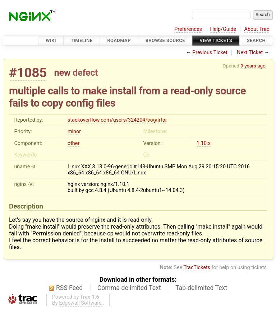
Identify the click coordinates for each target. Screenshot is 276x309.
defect (85, 72)
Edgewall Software (80, 303)
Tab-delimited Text (201, 287)
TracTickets (196, 267)
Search (256, 40)
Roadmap (119, 40)
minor (74, 131)
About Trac (257, 29)
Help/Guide (223, 29)
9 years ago (253, 66)
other (73, 143)
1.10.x (204, 143)
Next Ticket (250, 53)
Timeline (82, 40)
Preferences (188, 29)
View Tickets (216, 40)
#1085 (28, 72)
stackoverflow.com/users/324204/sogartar (117, 120)
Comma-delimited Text (129, 287)
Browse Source (165, 40)
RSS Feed (69, 287)
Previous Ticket (209, 53)
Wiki (51, 40)
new (62, 72)
